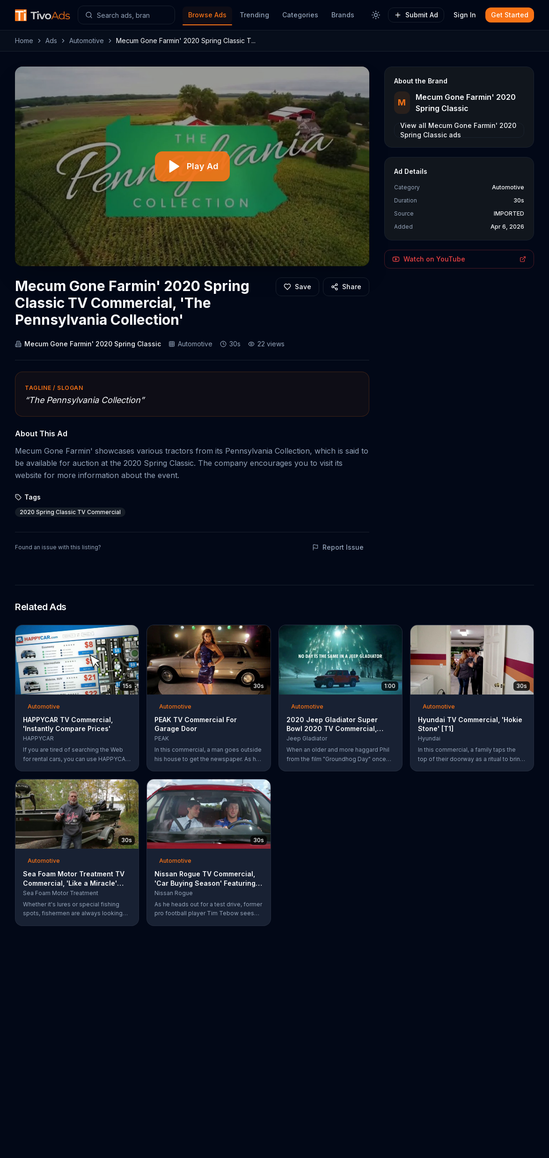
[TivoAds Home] (42, 15)
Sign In (465, 15)
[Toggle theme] (375, 15)
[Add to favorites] (297, 286)
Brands (342, 15)
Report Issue (338, 547)
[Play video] (192, 166)
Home (24, 41)
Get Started (509, 15)
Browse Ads (207, 15)
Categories (300, 15)
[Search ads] (126, 15)
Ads (51, 41)
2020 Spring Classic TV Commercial (70, 511)
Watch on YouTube (459, 259)
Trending (254, 15)
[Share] (346, 286)
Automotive (86, 41)
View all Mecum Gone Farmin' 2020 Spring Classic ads (458, 130)
